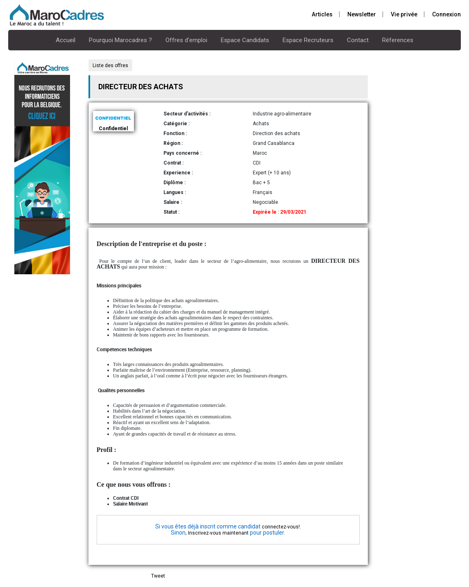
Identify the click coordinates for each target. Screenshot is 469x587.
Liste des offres (110, 65)
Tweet (158, 576)
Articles (322, 14)
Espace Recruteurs (308, 40)
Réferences (397, 40)
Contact (358, 40)
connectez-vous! (281, 527)
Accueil (65, 40)
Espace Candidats (245, 40)
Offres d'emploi (186, 40)
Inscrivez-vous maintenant (218, 533)
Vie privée (404, 14)
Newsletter (361, 14)
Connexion (446, 14)
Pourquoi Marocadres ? (120, 40)
